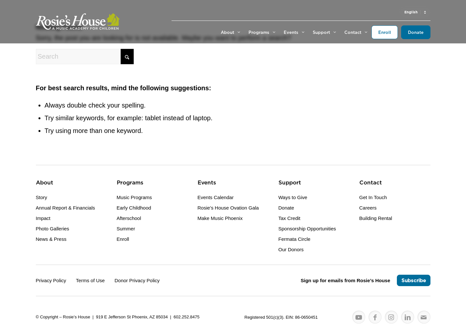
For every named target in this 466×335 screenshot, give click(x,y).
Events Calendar (216, 197)
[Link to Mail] (424, 317)
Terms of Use (90, 280)
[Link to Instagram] (391, 317)
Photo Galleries (52, 228)
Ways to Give (293, 197)
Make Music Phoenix (220, 218)
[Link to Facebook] (375, 317)
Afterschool (129, 218)
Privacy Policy (51, 280)
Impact (43, 218)
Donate (286, 208)
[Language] (414, 12)
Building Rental (375, 218)
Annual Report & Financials (65, 208)
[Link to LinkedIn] (407, 317)
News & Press (51, 239)
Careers (368, 208)
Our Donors (291, 249)
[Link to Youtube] (359, 317)
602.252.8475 (186, 316)
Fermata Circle (294, 239)
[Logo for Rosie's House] (78, 21)
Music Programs (134, 197)
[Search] (85, 56)
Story (41, 197)
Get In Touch (373, 197)
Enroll (123, 239)
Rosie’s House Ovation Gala (228, 208)
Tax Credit (289, 218)
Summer (126, 228)
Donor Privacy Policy (136, 280)
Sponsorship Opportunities (307, 228)
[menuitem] (414, 12)
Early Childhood (134, 208)
